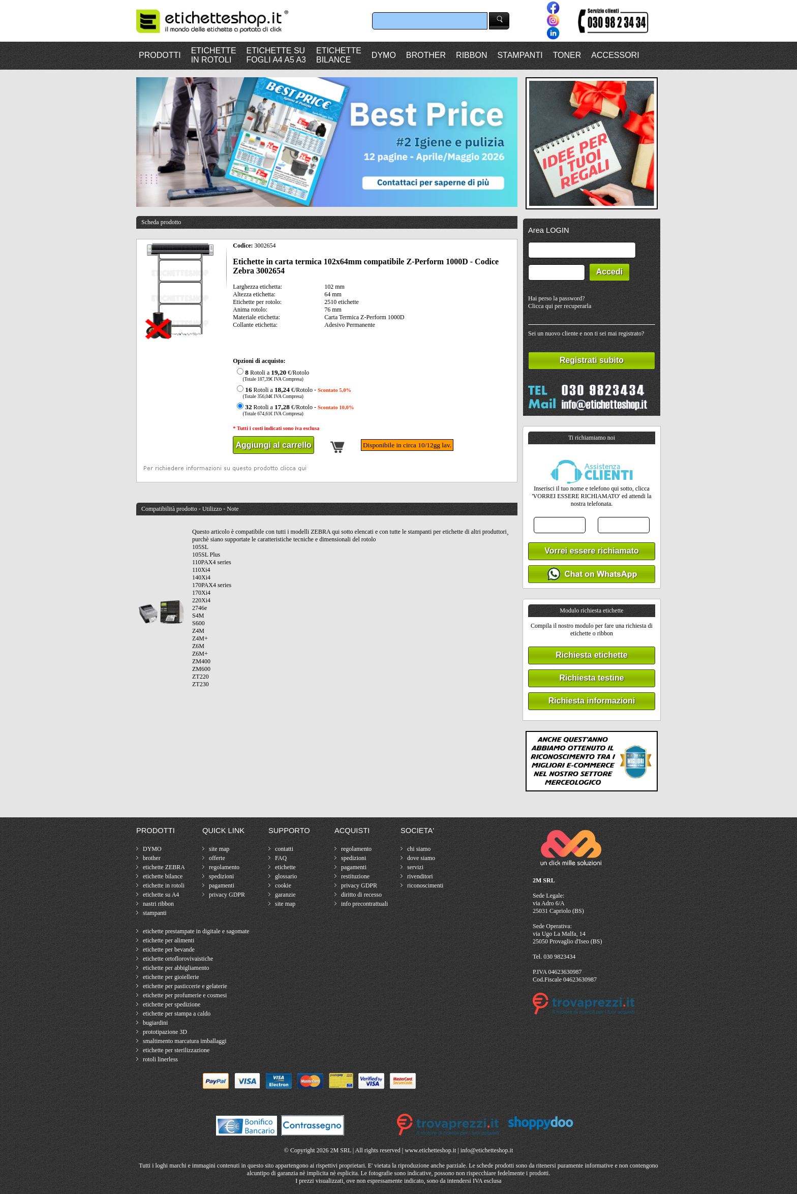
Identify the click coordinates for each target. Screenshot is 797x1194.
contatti (284, 848)
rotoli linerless (160, 1059)
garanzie (285, 894)
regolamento (224, 867)
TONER (567, 55)
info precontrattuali (364, 903)
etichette (285, 867)
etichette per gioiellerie (171, 977)
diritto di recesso (361, 894)
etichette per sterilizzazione (176, 1050)
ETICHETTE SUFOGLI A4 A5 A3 (276, 55)
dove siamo (421, 858)
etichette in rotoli (164, 885)
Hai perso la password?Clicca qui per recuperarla (559, 302)
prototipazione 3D (165, 1031)
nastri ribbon (158, 903)
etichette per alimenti (168, 940)
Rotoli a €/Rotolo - (292, 392)
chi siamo (419, 848)
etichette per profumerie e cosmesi (185, 995)
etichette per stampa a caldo (176, 1013)
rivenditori (420, 876)
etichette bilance (162, 876)
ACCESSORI (615, 55)
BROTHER (426, 55)
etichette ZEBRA (164, 867)
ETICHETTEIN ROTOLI (213, 55)
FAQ (281, 858)
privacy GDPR (227, 894)
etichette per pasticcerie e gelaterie (185, 986)
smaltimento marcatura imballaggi (185, 1041)
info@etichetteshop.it (487, 1150)
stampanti (155, 912)
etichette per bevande (169, 949)
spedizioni (221, 876)
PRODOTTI (160, 55)
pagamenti (221, 885)
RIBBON (471, 55)
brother (152, 858)
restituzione (355, 876)
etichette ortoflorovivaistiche (178, 958)
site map (219, 848)
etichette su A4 (161, 894)
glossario (286, 876)
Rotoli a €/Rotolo (271, 375)
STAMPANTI (519, 55)
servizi (415, 867)
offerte (217, 858)
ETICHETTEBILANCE (338, 55)
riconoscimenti (425, 885)
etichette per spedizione (171, 1004)
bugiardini (155, 1022)
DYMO (384, 55)
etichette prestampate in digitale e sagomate (196, 931)
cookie (283, 885)
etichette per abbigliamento (176, 967)
